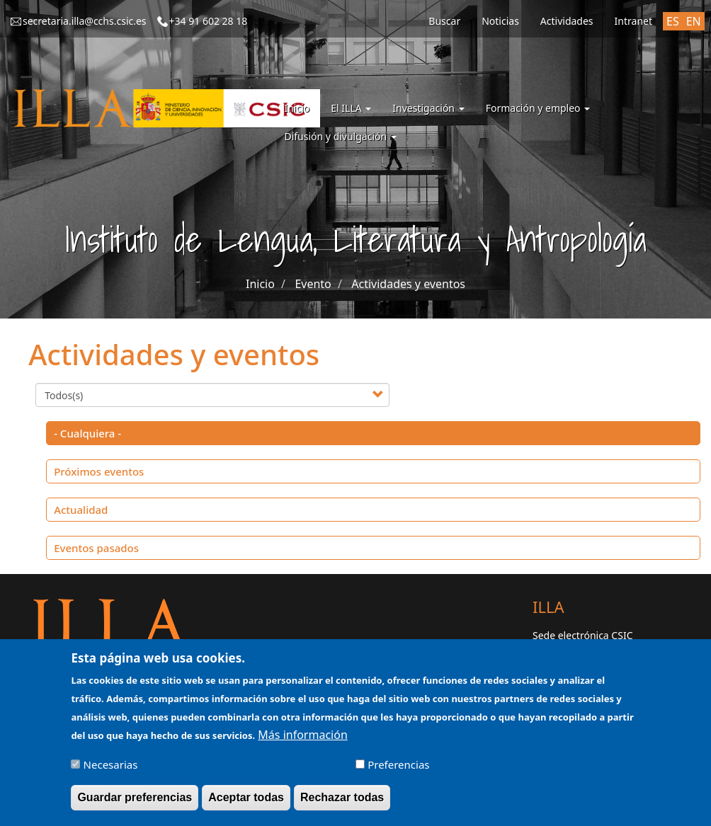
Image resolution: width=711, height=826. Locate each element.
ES (672, 21)
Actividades (566, 21)
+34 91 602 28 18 (208, 21)
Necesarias (111, 771)
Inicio (296, 108)
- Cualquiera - (87, 433)
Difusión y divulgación (340, 136)
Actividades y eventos (408, 284)
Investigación (428, 108)
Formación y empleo (538, 108)
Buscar (444, 21)
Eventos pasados (96, 548)
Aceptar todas (246, 804)
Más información (302, 741)
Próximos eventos (99, 471)
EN (693, 21)
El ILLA (351, 108)
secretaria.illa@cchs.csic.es (85, 21)
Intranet (633, 21)
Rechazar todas (342, 804)
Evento (313, 284)
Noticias (500, 21)
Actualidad (81, 510)
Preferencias (398, 771)
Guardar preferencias (134, 804)
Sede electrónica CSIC (582, 635)
